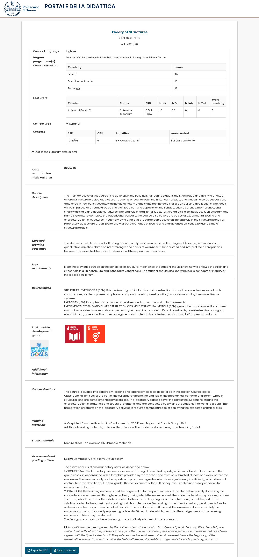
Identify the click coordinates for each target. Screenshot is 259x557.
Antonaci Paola (78, 110)
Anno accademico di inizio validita (43, 173)
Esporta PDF (38, 550)
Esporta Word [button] (65, 550)
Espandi (73, 124)
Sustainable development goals (42, 331)
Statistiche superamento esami (56, 152)
